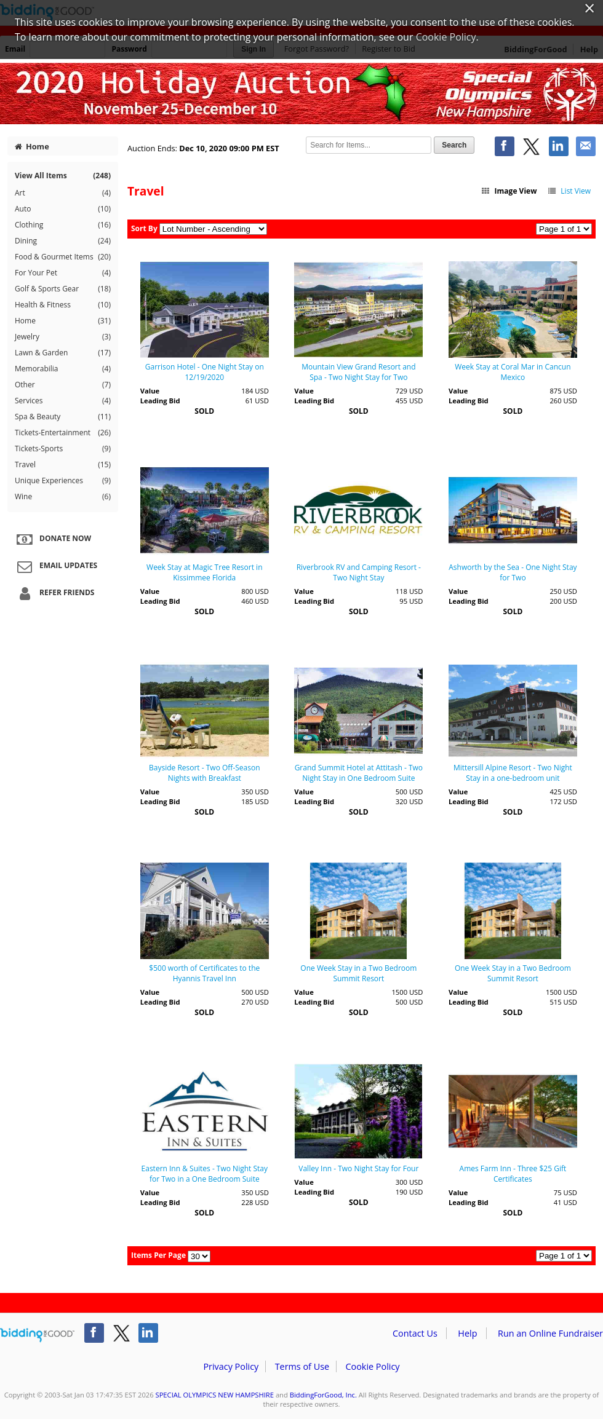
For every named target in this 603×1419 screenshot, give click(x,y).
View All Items (63, 175)
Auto (63, 209)
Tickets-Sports (63, 449)
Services (63, 401)
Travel (63, 465)
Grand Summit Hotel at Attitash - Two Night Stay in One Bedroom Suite (359, 772)
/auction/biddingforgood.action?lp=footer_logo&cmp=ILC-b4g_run (37, 1335)
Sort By (144, 228)
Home (32, 146)
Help (467, 1333)
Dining (63, 241)
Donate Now (52, 539)
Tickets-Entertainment (63, 433)
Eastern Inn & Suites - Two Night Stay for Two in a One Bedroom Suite (205, 1173)
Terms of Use (302, 1366)
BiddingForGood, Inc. (323, 1394)
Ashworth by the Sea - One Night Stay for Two (513, 572)
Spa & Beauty (63, 417)
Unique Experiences (63, 481)
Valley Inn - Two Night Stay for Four (358, 1168)
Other (63, 385)
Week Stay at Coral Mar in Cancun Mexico (512, 372)
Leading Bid (160, 400)
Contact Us (415, 1333)
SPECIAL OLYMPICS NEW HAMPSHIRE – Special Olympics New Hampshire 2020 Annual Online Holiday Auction (301, 93)
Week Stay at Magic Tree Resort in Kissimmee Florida (204, 572)
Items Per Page (158, 1255)
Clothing (63, 225)
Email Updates (55, 566)
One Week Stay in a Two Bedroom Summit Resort (358, 973)
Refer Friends (54, 593)
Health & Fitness (63, 305)
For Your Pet (63, 273)
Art (63, 193)
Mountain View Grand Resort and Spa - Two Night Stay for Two (358, 372)
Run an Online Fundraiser (550, 1333)
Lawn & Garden (63, 353)
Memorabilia (63, 369)
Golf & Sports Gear (63, 289)
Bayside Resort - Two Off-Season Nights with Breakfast (204, 772)
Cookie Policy (372, 1366)
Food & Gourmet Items (63, 257)
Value (149, 390)
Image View (509, 191)
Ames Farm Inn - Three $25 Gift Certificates (513, 1173)
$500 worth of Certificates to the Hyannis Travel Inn (204, 973)
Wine (63, 497)
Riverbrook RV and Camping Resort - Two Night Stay (359, 572)
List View (569, 191)
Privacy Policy (230, 1366)
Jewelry (63, 337)
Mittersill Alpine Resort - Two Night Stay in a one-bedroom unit (512, 772)
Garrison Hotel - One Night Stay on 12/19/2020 (204, 372)
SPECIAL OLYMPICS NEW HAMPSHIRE (215, 1394)
